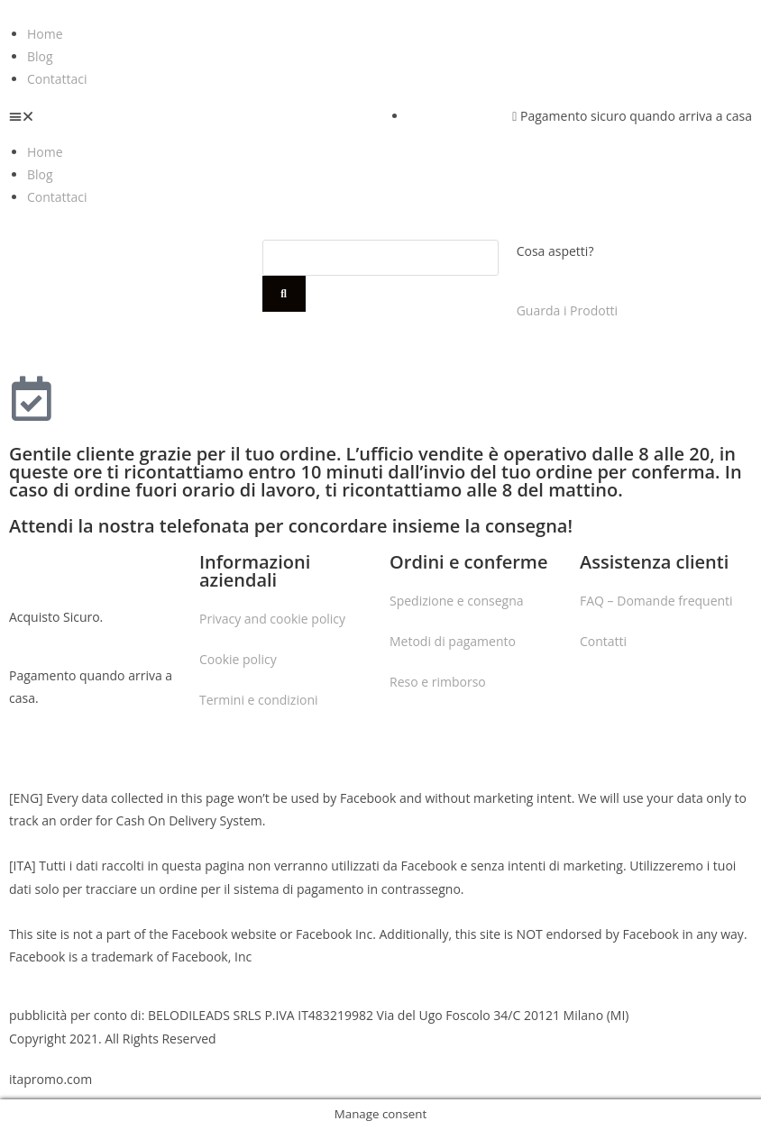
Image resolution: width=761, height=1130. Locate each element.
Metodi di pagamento (453, 641)
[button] (190, 116)
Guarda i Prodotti (568, 310)
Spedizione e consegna (457, 600)
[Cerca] (284, 294)
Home (45, 33)
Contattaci (57, 78)
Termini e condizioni (258, 699)
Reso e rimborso (438, 681)
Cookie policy (238, 659)
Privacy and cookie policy (272, 618)
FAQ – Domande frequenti (656, 600)
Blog (40, 56)
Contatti (603, 641)
